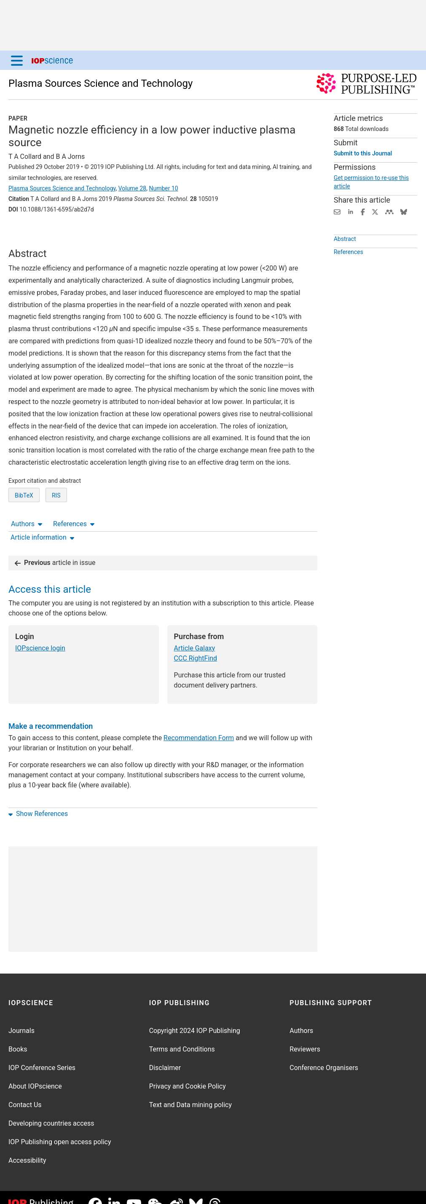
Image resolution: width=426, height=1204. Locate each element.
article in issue (55, 549)
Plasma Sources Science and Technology (100, 83)
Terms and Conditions (182, 1035)
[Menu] (16, 60)
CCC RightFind (195, 644)
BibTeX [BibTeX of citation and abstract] (24, 519)
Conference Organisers (323, 1054)
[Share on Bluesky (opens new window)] (403, 211)
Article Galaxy (194, 634)
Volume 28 (132, 188)
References (73, 233)
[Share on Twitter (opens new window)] (375, 211)
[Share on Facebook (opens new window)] (363, 211)
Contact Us (25, 1091)
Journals (21, 1017)
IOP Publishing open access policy (59, 1128)
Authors (26, 233)
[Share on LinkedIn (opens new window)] (350, 211)
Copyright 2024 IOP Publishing (194, 1017)
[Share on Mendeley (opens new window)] (389, 211)
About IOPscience (35, 1072)
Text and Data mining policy (190, 1091)
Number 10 (163, 188)
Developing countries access (51, 1109)
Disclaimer (165, 1054)
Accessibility (27, 1146)
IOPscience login (40, 634)
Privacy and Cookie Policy (187, 1072)
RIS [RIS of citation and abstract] (56, 519)
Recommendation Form (198, 724)
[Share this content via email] (337, 211)
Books (17, 1035)
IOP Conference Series (41, 1054)
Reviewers (304, 1035)
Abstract (345, 251)
